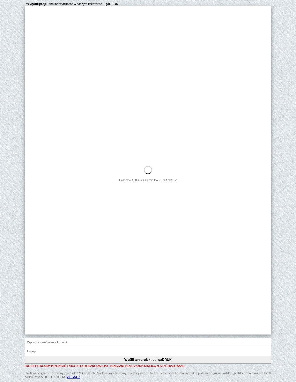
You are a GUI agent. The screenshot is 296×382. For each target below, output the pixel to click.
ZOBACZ (73, 377)
